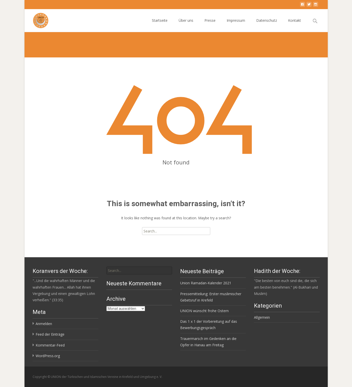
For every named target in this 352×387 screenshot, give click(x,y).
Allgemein (262, 317)
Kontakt (294, 25)
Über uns (186, 25)
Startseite (160, 25)
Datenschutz (266, 25)
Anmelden (44, 323)
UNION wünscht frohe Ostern (204, 310)
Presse (210, 25)
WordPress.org (48, 355)
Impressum (236, 25)
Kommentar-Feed (50, 345)
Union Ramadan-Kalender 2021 (205, 283)
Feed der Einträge (50, 334)
